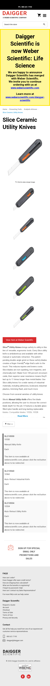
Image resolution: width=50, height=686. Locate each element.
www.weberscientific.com (25, 88)
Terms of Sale (8, 612)
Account (6, 607)
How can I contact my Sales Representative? (19, 590)
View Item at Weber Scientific (19, 340)
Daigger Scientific (15, 15)
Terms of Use (8, 615)
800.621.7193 (12, 636)
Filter (9, 424)
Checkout (6, 610)
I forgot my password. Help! (13, 588)
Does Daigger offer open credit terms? (17, 580)
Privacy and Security (10, 618)
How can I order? (9, 577)
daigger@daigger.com (15, 640)
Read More (23, 416)
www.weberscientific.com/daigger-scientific (25, 99)
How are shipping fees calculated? (15, 583)
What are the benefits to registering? (16, 585)
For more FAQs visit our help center (16, 594)
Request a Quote (9, 605)
